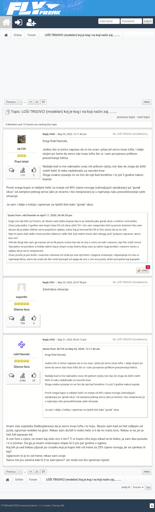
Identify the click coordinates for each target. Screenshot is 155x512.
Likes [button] (145, 269)
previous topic (126, 117)
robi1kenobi (21, 354)
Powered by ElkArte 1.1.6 (30, 505)
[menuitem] (6, 22)
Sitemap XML (58, 505)
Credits (47, 505)
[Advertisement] (77, 70)
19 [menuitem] (30, 102)
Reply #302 (49, 339)
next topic (143, 117)
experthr (21, 297)
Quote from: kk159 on (71, 348)
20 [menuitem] (36, 102)
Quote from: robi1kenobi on (40, 215)
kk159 (21, 149)
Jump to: (126, 487)
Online (18, 35)
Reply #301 (49, 282)
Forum (32, 35)
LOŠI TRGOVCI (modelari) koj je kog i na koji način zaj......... (82, 35)
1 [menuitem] (20, 102)
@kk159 (76, 225)
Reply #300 (49, 134)
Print (147, 102)
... (25, 102)
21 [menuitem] (43, 102)
